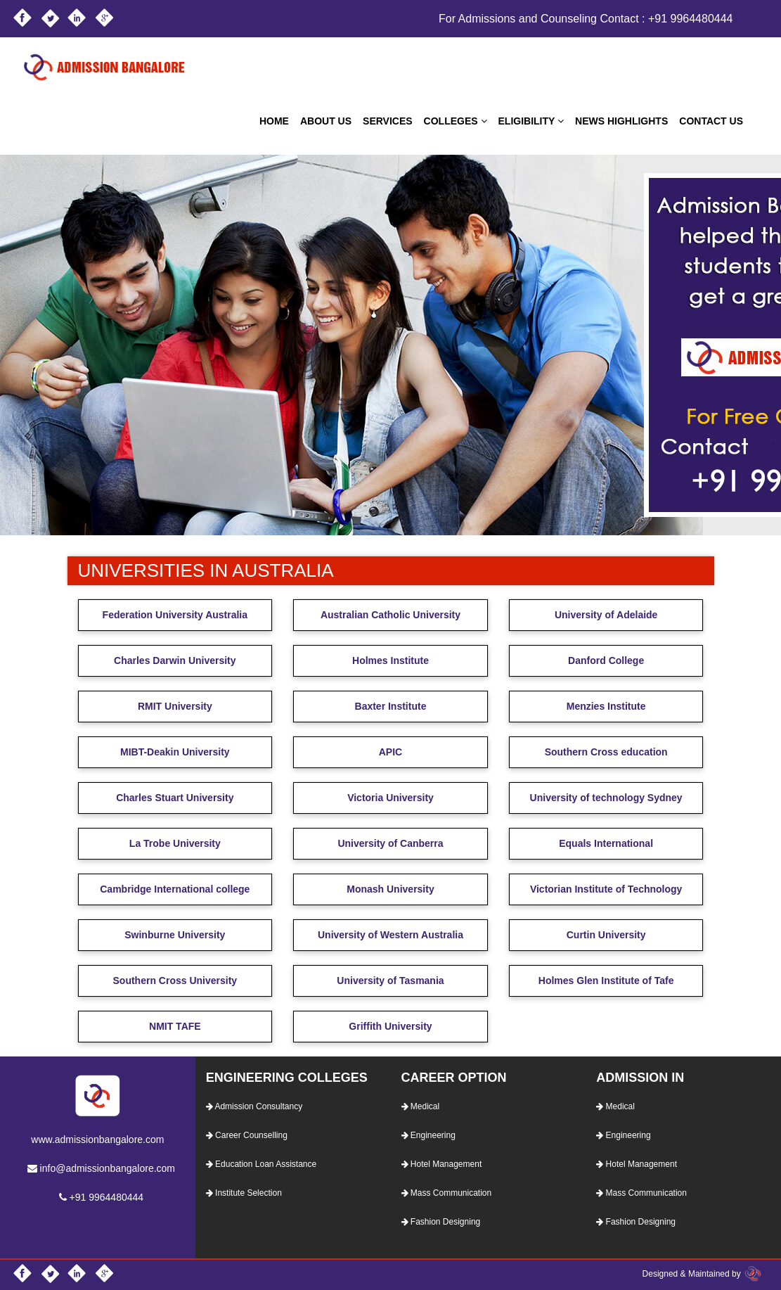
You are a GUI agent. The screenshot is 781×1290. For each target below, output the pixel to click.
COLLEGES (455, 121)
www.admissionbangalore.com (97, 1139)
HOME (274, 121)
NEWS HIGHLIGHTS (621, 121)
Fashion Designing (441, 1222)
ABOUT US (325, 121)
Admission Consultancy (254, 1106)
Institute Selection (244, 1193)
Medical (420, 1106)
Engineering (428, 1135)
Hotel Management (441, 1164)
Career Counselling (247, 1135)
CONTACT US (711, 121)
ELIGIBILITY (531, 121)
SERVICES (388, 121)
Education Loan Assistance (261, 1164)
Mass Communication (446, 1193)
